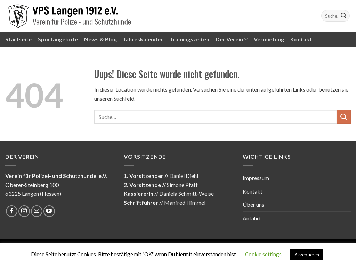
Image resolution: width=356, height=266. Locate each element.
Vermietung (269, 39)
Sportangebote (58, 39)
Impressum (256, 177)
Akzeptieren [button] (306, 254)
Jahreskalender (143, 39)
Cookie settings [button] (263, 254)
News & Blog (100, 39)
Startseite (18, 39)
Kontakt (301, 39)
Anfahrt (252, 218)
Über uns (253, 204)
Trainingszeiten (189, 39)
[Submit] (343, 16)
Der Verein (232, 39)
